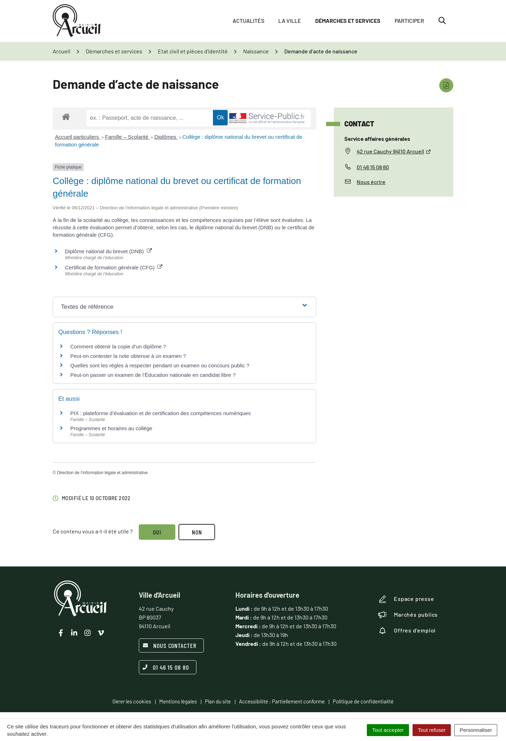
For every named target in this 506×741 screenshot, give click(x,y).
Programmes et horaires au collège (111, 428)
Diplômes (166, 137)
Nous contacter (169, 645)
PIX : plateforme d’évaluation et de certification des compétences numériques (160, 413)
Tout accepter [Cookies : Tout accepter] (388, 730)
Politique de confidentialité (363, 701)
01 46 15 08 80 (166, 667)
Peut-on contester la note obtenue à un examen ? (128, 356)
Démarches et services (348, 21)
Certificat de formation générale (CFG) (113, 267)
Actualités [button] (248, 21)
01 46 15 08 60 (373, 167)
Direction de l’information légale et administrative (102, 472)
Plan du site (218, 701)
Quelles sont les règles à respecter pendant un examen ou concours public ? (159, 365)
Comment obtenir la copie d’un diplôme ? (118, 346)
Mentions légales (178, 701)
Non (197, 532)
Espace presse (406, 599)
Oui (157, 532)
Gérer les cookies (131, 701)
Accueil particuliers (77, 137)
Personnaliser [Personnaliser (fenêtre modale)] (476, 730)
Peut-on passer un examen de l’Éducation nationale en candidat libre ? (152, 375)
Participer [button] (409, 21)
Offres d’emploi (407, 630)
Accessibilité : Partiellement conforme (282, 701)
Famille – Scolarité (127, 137)
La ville (289, 21)
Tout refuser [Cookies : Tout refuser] (432, 730)
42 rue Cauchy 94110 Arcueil (394, 151)
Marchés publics (408, 614)
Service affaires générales (377, 138)
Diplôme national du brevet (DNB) (108, 251)
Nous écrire (371, 181)
